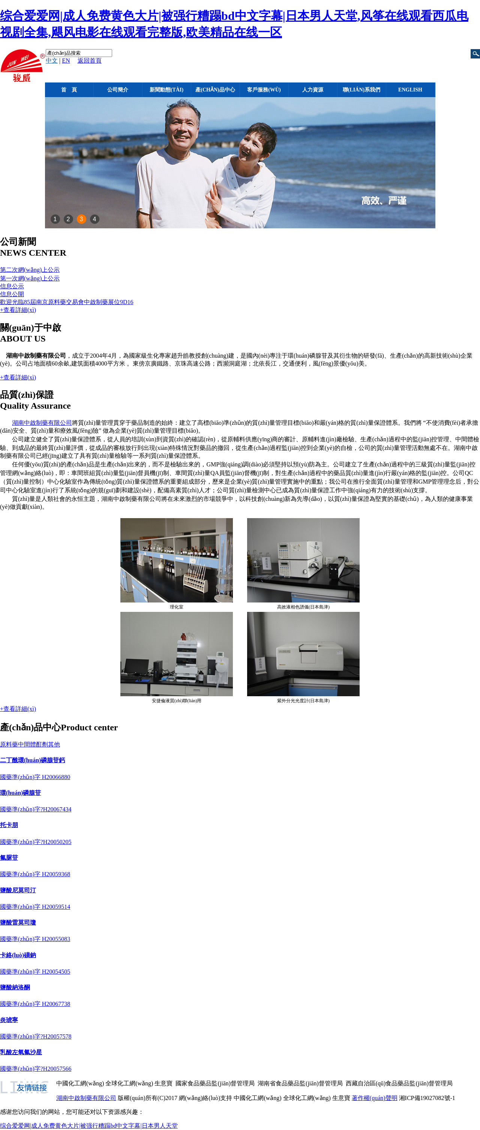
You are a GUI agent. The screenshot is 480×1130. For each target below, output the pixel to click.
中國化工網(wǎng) (80, 1083)
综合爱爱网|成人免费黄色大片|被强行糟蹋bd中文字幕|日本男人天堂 (89, 1126)
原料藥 (9, 744)
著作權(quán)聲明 (375, 1098)
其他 (54, 744)
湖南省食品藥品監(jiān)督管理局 (300, 1083)
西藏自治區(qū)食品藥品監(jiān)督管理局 (399, 1083)
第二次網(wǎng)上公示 (30, 270)
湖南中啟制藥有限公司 (42, 423)
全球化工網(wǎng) (129, 1083)
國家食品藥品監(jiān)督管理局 (215, 1083)
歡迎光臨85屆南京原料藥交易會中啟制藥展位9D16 (67, 302)
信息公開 (12, 294)
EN (66, 60)
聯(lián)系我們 (361, 90)
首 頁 (69, 90)
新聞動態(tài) (166, 90)
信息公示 (12, 286)
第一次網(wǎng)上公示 (30, 278)
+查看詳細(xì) (18, 310)
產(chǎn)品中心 (215, 90)
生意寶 (163, 1083)
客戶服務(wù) (263, 90)
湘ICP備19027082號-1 (427, 1098)
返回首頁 (90, 60)
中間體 (27, 744)
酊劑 (42, 744)
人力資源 (312, 90)
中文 (52, 60)
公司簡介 (117, 90)
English (410, 90)
